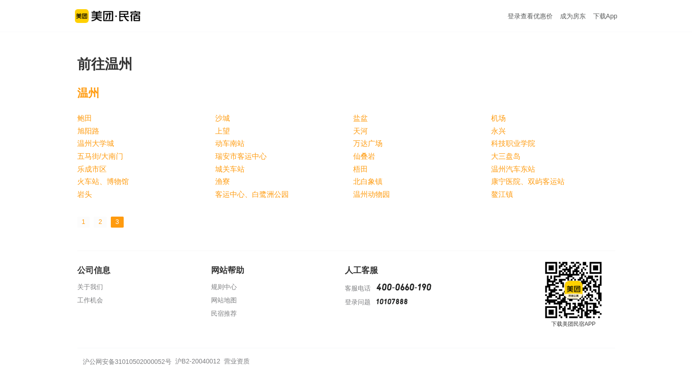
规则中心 (224, 286)
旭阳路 (88, 131)
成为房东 (573, 16)
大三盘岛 (505, 156)
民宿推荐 (224, 313)
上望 (222, 131)
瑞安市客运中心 (241, 156)
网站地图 (224, 300)
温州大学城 (95, 143)
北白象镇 (368, 181)
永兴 (498, 131)
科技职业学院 (513, 143)
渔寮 (222, 181)
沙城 (222, 118)
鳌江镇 (502, 194)
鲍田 (84, 118)
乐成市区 (92, 169)
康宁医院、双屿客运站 (528, 181)
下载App (605, 16)
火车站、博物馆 (103, 181)
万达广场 (368, 143)
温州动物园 (371, 194)
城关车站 (230, 169)
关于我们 (90, 286)
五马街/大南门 (100, 156)
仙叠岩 (364, 156)
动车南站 (230, 143)
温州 (88, 93)
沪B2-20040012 (197, 361)
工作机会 (90, 300)
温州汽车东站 (513, 169)
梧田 (360, 169)
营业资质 (237, 361)
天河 (360, 131)
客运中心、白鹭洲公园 (252, 194)
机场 (498, 118)
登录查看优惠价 (530, 16)
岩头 (84, 194)
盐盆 (360, 118)
